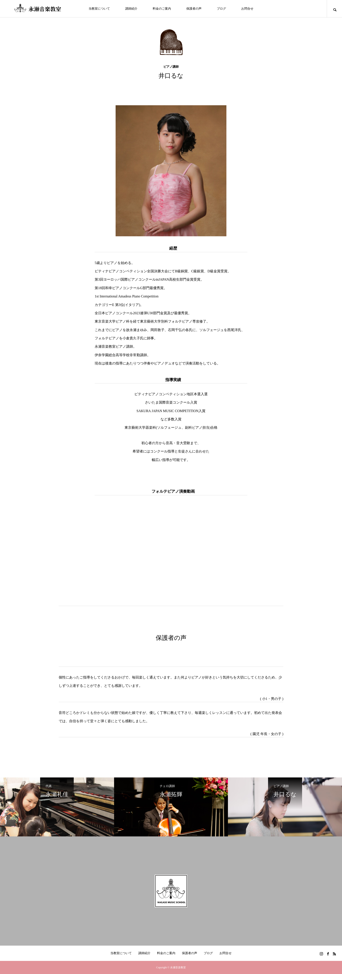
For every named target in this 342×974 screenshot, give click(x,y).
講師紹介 (131, 8)
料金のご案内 (162, 8)
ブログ (221, 8)
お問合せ (247, 8)
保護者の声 (194, 8)
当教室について (99, 8)
